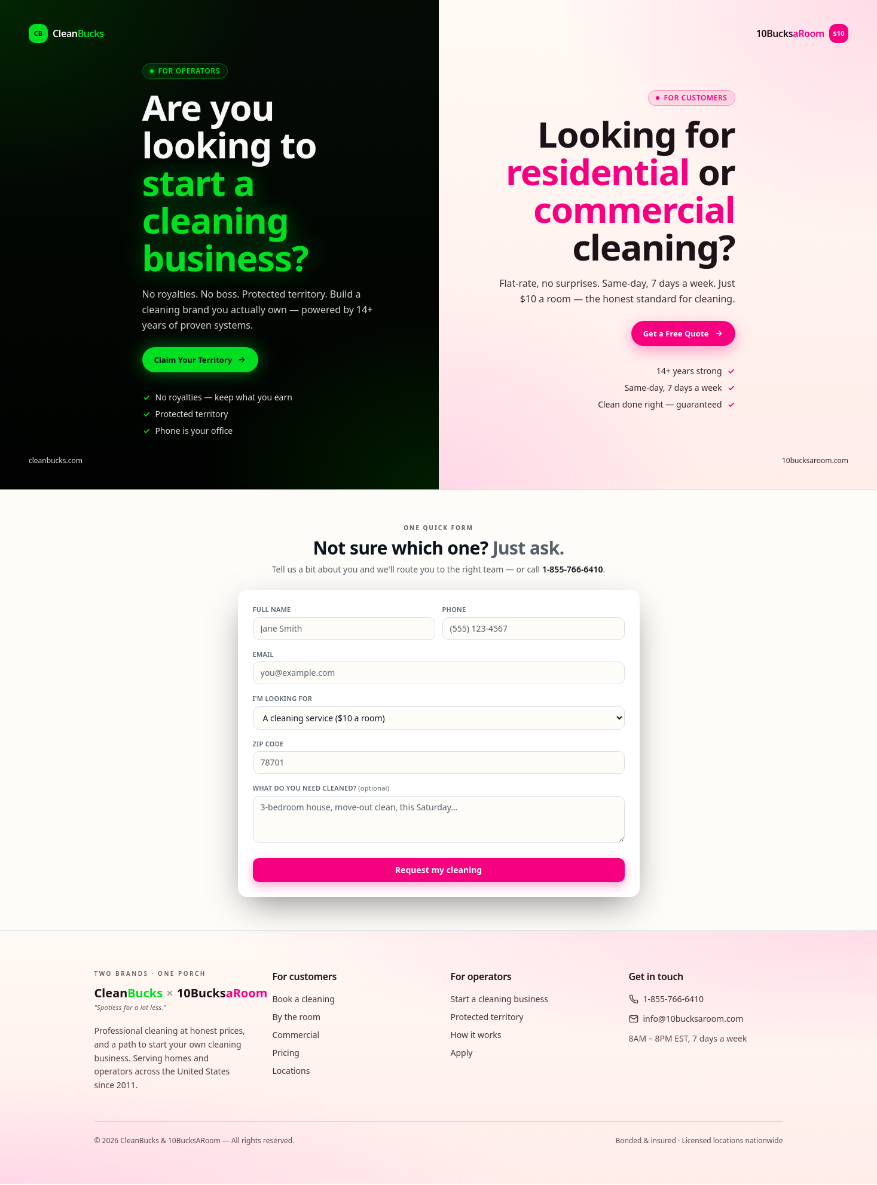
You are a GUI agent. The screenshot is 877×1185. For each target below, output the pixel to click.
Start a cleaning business (499, 1000)
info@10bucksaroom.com (686, 1019)
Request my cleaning (438, 871)
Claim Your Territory (203, 360)
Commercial (296, 1036)
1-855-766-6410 (666, 1000)
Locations (291, 1071)
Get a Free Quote (680, 333)
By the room (297, 1018)
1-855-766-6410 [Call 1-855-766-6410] (572, 570)
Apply (462, 1054)
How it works (476, 1036)
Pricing (286, 1054)
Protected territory (487, 1018)
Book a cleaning (304, 1000)
